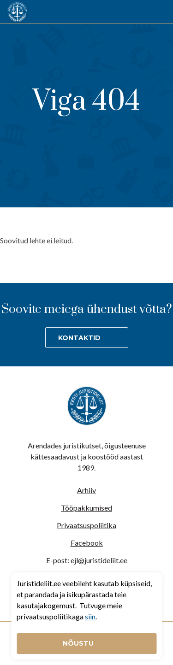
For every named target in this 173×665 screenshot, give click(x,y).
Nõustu (79, 643)
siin (90, 616)
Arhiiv (86, 490)
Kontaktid (79, 338)
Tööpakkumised (86, 507)
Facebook (87, 542)
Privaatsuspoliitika (86, 525)
